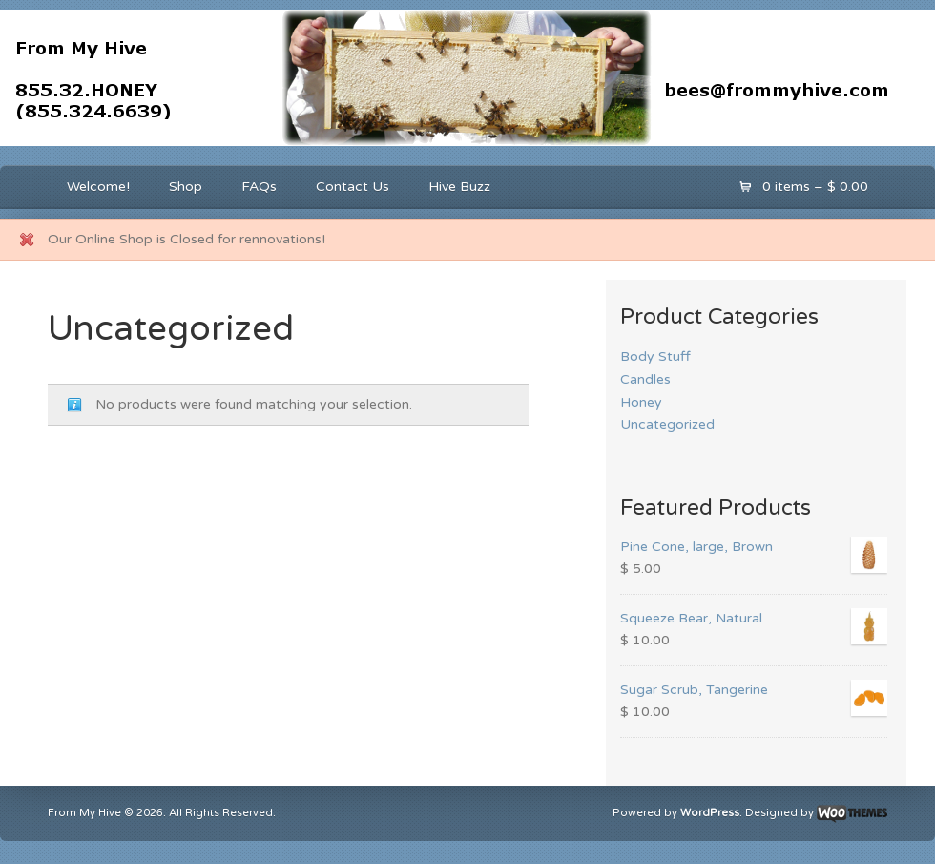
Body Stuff (655, 356)
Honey (641, 402)
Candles (645, 379)
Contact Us (352, 187)
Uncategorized (667, 424)
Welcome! (98, 187)
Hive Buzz (459, 187)
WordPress (709, 813)
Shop (185, 187)
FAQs (259, 187)
